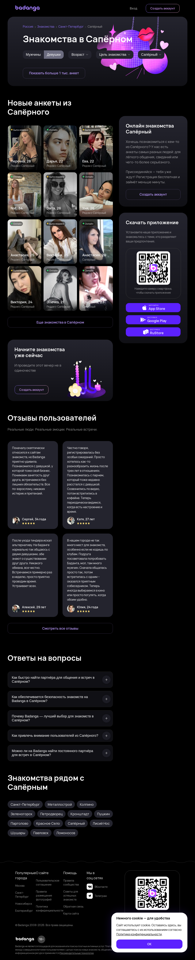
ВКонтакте (97, 887)
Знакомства (45, 26)
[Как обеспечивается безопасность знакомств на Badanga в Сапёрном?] (60, 699)
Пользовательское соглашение (47, 882)
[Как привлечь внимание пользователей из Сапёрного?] (60, 736)
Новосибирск (23, 903)
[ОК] (149, 944)
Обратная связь (73, 906)
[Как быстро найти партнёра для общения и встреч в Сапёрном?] (60, 680)
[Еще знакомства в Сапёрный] (60, 322)
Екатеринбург (24, 910)
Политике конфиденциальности (139, 934)
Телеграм (97, 896)
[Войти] (133, 8)
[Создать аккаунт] (163, 8)
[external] (153, 307)
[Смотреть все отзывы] (60, 628)
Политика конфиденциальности (49, 908)
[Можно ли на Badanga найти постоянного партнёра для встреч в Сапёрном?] (60, 753)
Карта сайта (71, 913)
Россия (28, 26)
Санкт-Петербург (71, 26)
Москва (20, 885)
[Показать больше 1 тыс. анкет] (54, 73)
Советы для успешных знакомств (70, 895)
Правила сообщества (71, 882)
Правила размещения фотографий (44, 895)
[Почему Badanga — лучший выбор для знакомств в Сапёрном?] (60, 718)
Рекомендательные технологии (77, 953)
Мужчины (33, 54)
